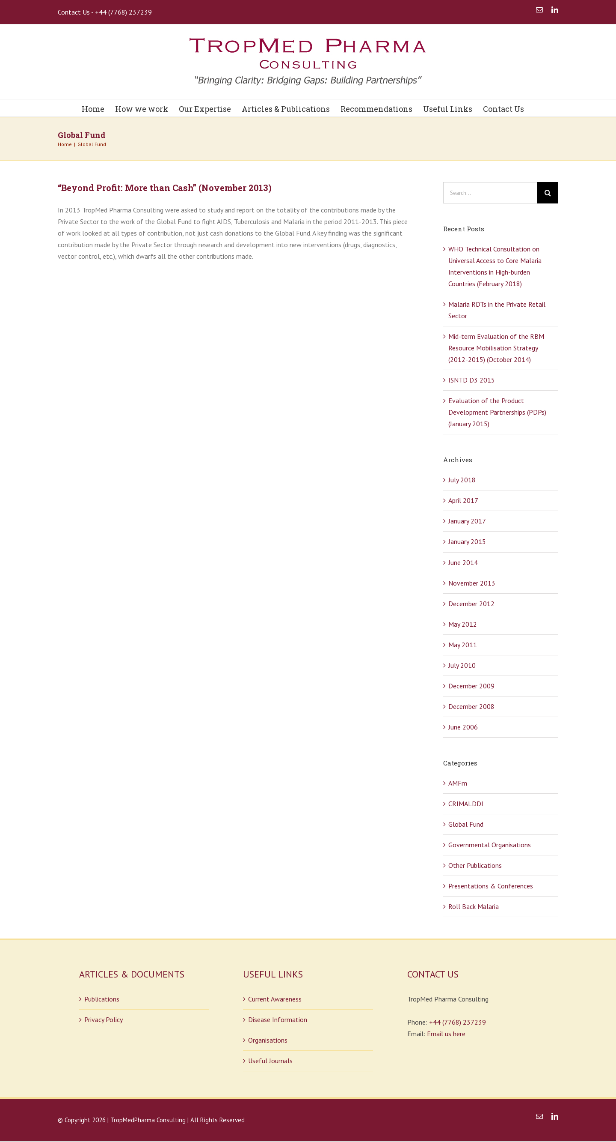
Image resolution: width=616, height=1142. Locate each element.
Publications (101, 999)
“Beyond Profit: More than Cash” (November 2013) (165, 187)
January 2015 (467, 541)
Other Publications (475, 865)
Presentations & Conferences (490, 886)
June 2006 (463, 727)
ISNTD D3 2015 (471, 380)
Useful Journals (270, 1060)
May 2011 (462, 644)
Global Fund (465, 824)
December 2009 (471, 686)
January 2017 (467, 521)
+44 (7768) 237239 (457, 1022)
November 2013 (471, 583)
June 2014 (463, 562)
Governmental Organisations (489, 844)
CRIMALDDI (465, 803)
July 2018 (462, 479)
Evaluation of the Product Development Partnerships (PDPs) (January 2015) (497, 412)
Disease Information (277, 1019)
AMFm (457, 783)
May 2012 (462, 624)
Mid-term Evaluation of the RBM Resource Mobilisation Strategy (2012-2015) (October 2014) (496, 348)
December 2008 (471, 706)
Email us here (446, 1033)
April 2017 (463, 500)
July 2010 (462, 665)
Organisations (267, 1040)
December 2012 (471, 603)
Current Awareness (275, 999)
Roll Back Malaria (473, 906)
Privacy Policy (103, 1019)
